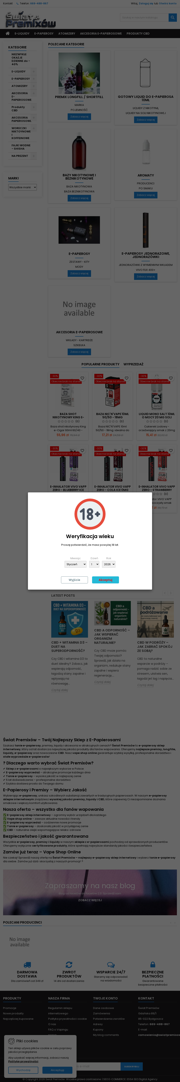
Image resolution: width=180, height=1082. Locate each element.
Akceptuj (105, 580)
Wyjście (74, 580)
